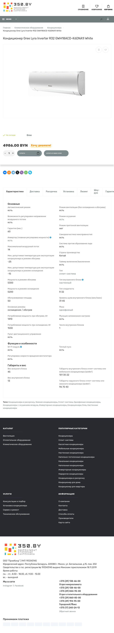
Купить (29, 153)
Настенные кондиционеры (71, 453)
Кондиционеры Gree (77, 405)
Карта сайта (64, 522)
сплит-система (67, 273)
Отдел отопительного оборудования (78, 594)
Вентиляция (8, 436)
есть (10, 240)
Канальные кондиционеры (71, 461)
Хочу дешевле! (41, 145)
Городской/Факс (68, 604)
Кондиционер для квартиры (72, 486)
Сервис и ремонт (11, 510)
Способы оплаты (66, 514)
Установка (68, 191)
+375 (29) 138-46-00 (69, 581)
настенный (65, 282)
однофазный (66, 310)
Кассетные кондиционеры (71, 444)
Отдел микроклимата (70, 584)
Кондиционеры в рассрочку (21, 402)
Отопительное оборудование (16, 440)
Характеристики (15, 191)
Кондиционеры (66, 436)
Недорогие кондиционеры (71, 474)
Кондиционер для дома (69, 482)
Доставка (35, 191)
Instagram (7, 586)
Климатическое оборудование (17, 444)
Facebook (19, 586)
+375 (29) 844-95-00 (70, 591)
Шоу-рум (96, 191)
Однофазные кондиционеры (87, 402)
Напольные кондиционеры (71, 465)
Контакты (63, 505)
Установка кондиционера (15, 505)
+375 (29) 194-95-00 (69, 601)
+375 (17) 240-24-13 (69, 607)
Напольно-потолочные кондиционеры (76, 457)
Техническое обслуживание (16, 514)
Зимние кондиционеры (46, 402)
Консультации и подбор (14, 501)
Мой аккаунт (108, 19)
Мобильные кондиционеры (71, 448)
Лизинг (84, 191)
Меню (6, 19)
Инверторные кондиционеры (53, 405)
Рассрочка (51, 191)
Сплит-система (65, 402)
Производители (66, 518)
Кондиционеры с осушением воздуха (20, 405)
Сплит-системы (66, 440)
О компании (64, 501)
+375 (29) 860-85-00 (70, 597)
